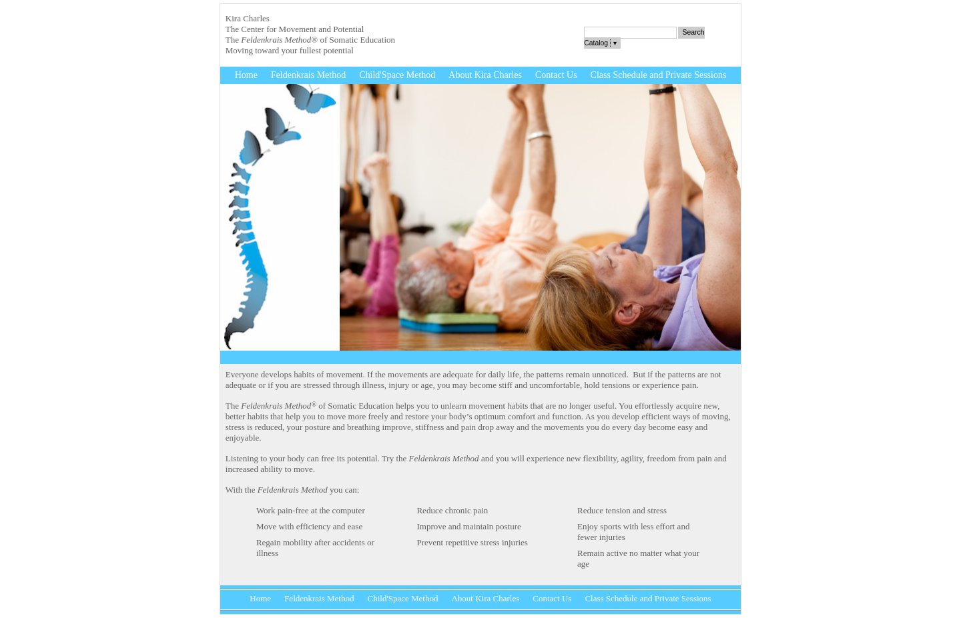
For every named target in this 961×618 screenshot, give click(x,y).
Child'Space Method (397, 75)
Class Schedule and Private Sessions (659, 75)
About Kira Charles (485, 75)
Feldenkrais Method (308, 75)
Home (246, 75)
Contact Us (556, 75)
